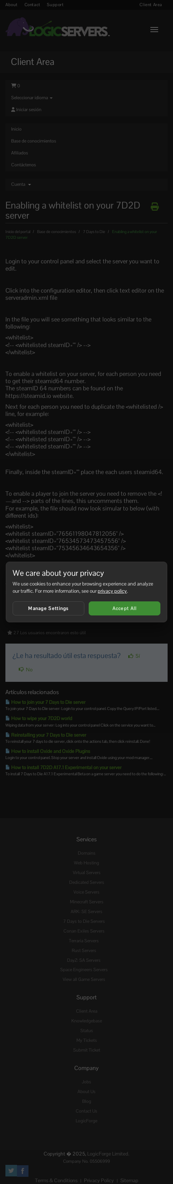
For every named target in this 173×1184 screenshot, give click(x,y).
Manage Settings (48, 608)
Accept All (124, 608)
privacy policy (112, 591)
